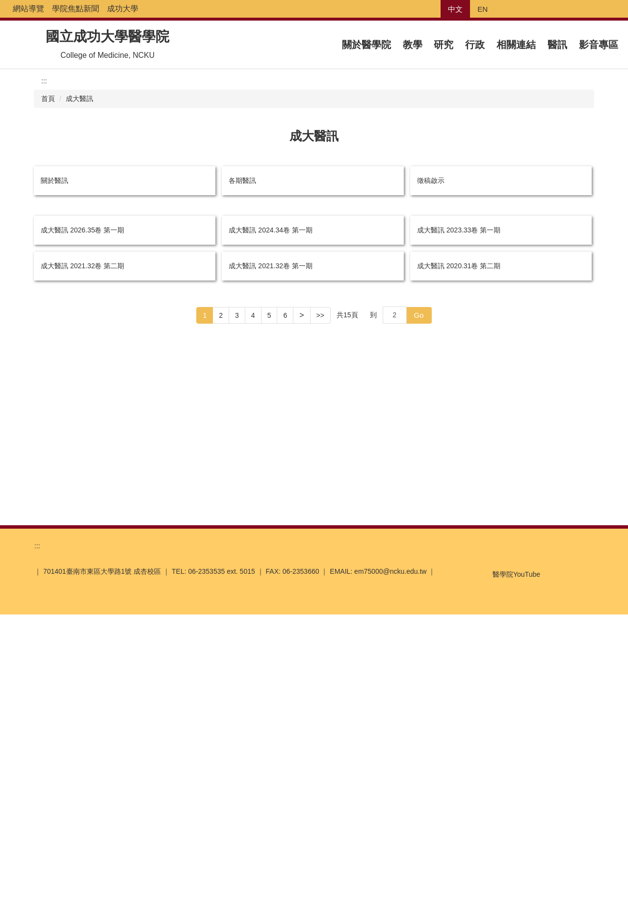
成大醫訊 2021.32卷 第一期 (270, 742)
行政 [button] (475, 44)
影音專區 (598, 44)
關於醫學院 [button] (366, 44)
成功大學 (168, 8)
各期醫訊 (242, 179)
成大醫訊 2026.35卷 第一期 (82, 468)
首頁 (48, 98)
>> (320, 793)
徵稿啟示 (431, 179)
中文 (455, 9)
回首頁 (39, 8)
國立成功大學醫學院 (107, 36)
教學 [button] (412, 44)
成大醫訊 (79, 98)
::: (16, 8)
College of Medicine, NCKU (107, 54)
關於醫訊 (54, 179)
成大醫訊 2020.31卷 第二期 (458, 744)
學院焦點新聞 (121, 8)
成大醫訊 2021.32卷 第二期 (82, 741)
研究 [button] (443, 44)
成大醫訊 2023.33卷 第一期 (458, 467)
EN (482, 9)
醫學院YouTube (504, 877)
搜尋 (620, 9)
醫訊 (557, 44)
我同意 (517, 902)
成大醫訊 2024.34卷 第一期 (270, 466)
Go (419, 793)
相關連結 (516, 44)
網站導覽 (74, 8)
